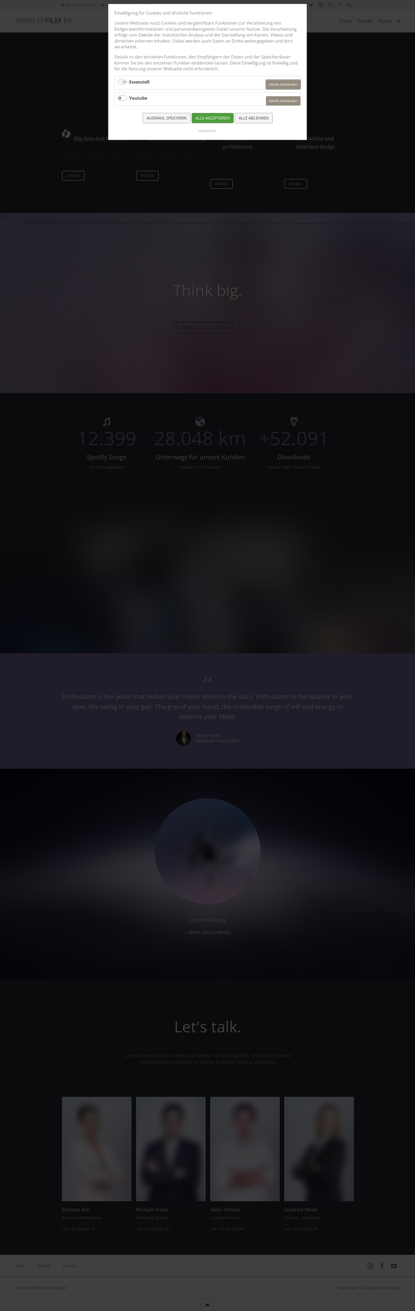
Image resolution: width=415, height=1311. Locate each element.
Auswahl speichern (167, 118)
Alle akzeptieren (213, 118)
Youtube (138, 98)
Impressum (207, 130)
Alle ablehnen (254, 118)
